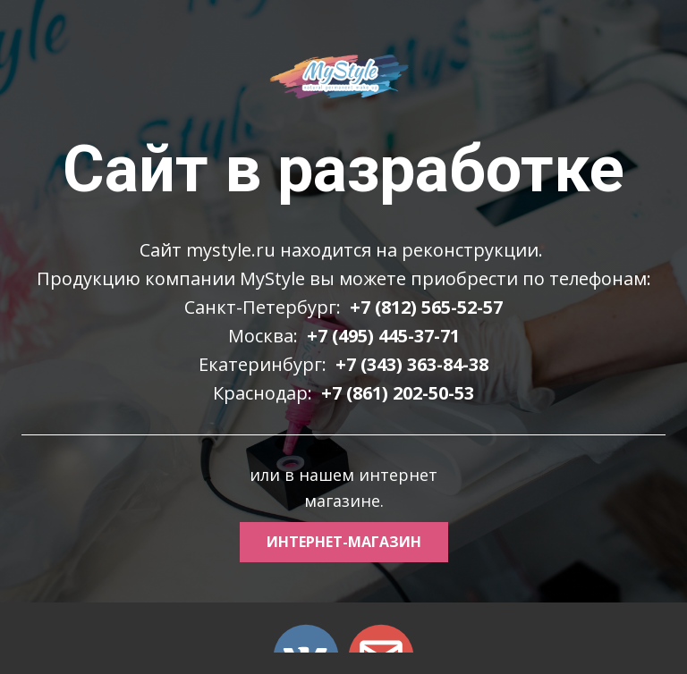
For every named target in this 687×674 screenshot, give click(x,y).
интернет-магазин (344, 542)
